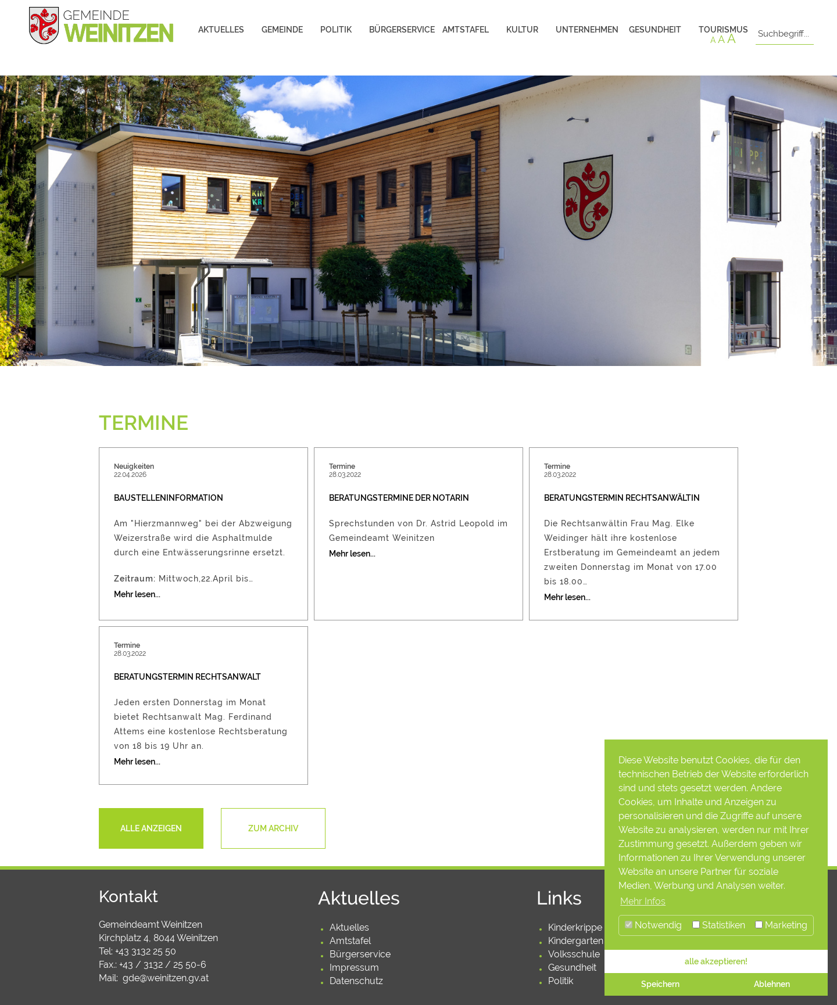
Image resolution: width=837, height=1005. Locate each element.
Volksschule (574, 954)
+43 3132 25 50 (145, 951)
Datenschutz (356, 980)
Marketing (781, 925)
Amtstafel (465, 29)
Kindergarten (575, 940)
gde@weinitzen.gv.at (166, 978)
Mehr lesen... (137, 594)
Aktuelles (221, 29)
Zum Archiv (273, 828)
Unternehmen (587, 29)
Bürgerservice (401, 29)
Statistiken (718, 925)
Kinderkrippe (575, 927)
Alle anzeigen (151, 828)
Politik (336, 29)
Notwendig (653, 925)
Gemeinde (282, 29)
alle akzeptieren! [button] (716, 961)
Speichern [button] (660, 984)
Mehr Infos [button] (643, 901)
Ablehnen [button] (772, 984)
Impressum (354, 967)
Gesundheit (655, 29)
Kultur (522, 29)
